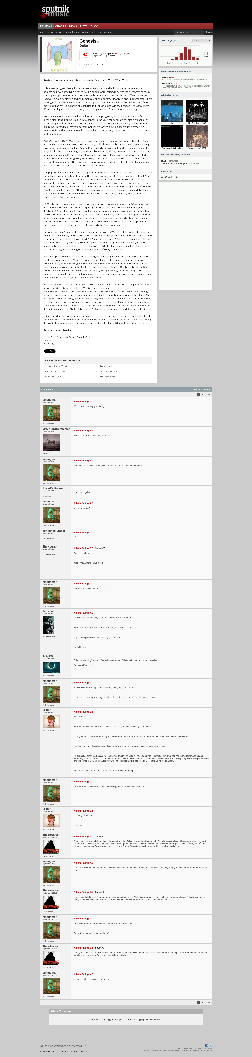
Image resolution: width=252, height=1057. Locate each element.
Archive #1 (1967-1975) (197, 148)
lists (84, 26)
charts (60, 26)
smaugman (108, 53)
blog (94, 26)
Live (172, 123)
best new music (104, 32)
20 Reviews (125, 54)
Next (207, 394)
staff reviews (88, 32)
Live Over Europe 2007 (197, 123)
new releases (72, 32)
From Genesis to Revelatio (172, 148)
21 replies (111, 56)
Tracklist (99, 64)
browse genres (55, 32)
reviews (46, 26)
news (73, 26)
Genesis (89, 41)
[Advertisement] (185, 237)
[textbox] (189, 32)
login (42, 32)
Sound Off (100, 548)
